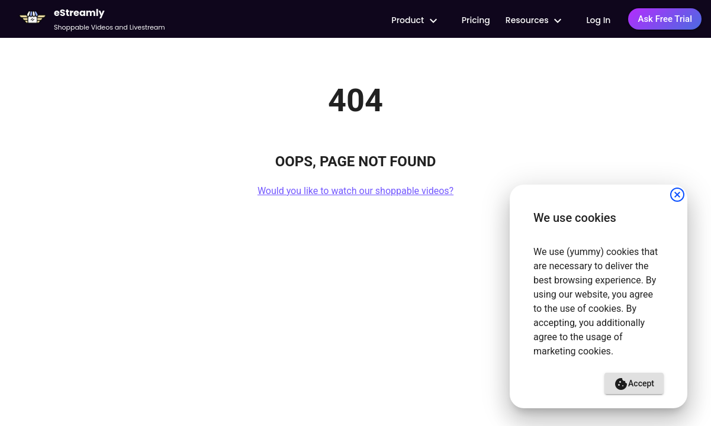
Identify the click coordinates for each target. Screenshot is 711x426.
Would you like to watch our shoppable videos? (355, 190)
